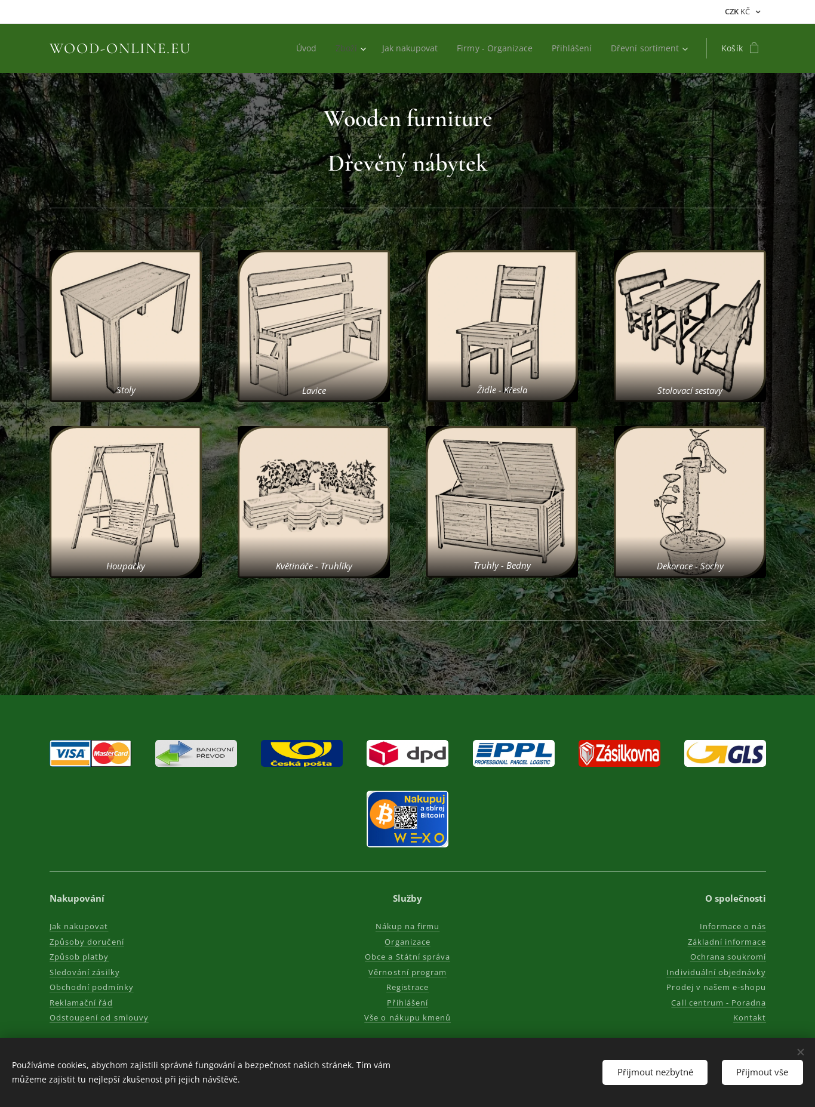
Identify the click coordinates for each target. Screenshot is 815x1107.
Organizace (407, 941)
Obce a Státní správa (407, 956)
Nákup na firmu (408, 926)
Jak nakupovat (79, 926)
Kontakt (749, 1017)
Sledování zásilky (85, 972)
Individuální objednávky (716, 972)
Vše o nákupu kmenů (407, 1017)
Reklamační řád (81, 1002)
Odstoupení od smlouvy (99, 1017)
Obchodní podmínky (92, 987)
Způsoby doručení (87, 941)
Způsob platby (79, 956)
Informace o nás (732, 926)
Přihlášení (407, 1002)
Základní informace (726, 941)
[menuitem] (299, 48)
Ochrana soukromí (728, 956)
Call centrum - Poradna (718, 1002)
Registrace (407, 987)
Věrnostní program (407, 972)
